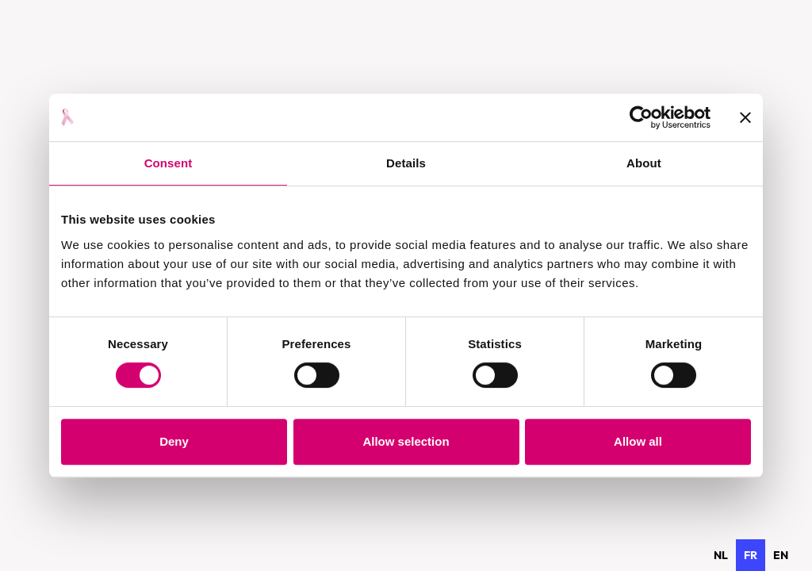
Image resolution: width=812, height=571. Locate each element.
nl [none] (721, 555)
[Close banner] (745, 117)
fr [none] (750, 555)
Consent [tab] (168, 163)
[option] (721, 555)
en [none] (780, 555)
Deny (174, 441)
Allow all (638, 441)
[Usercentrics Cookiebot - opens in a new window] (641, 117)
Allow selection (405, 441)
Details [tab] (406, 163)
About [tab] (643, 163)
